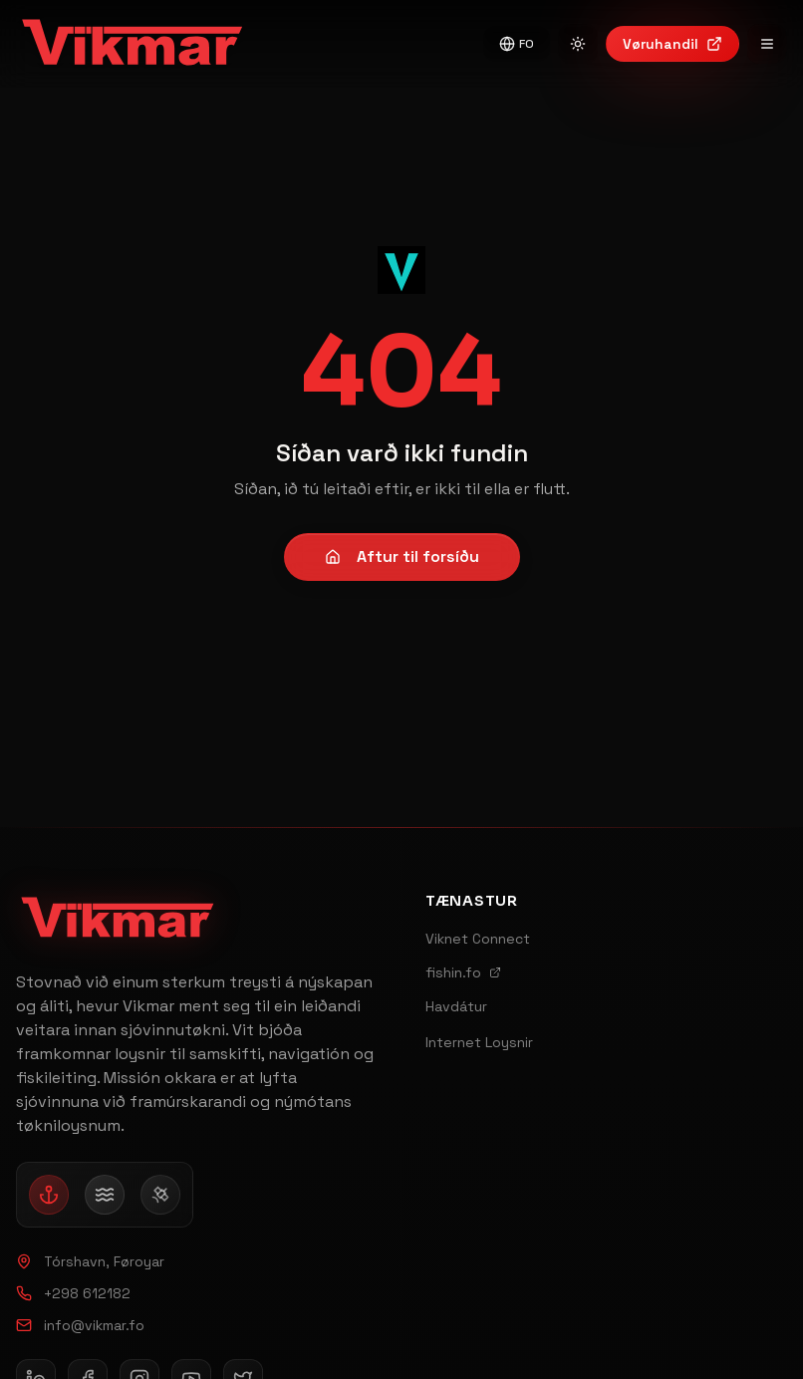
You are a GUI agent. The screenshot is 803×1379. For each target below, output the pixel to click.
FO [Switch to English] (516, 44)
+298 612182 (73, 1293)
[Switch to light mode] (578, 44)
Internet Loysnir (479, 1042)
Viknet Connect (477, 939)
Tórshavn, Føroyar (90, 1261)
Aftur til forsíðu (402, 556)
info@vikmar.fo (80, 1325)
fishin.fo (463, 972)
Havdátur (456, 1006)
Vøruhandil (672, 44)
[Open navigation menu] (767, 44)
